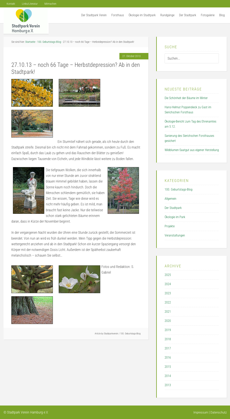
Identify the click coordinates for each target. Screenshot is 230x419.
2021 (168, 311)
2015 (168, 367)
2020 (168, 321)
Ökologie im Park (175, 217)
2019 (168, 330)
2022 (168, 302)
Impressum (199, 412)
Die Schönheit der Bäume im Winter (186, 98)
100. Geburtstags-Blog (130, 333)
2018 (168, 339)
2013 (168, 385)
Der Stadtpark (173, 208)
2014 (168, 376)
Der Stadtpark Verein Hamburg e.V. (26, 20)
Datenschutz (218, 412)
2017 (168, 348)
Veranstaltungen (175, 235)
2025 (168, 275)
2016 (168, 357)
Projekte (170, 226)
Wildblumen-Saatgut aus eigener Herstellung (192, 150)
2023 (168, 293)
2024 (168, 284)
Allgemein (170, 199)
